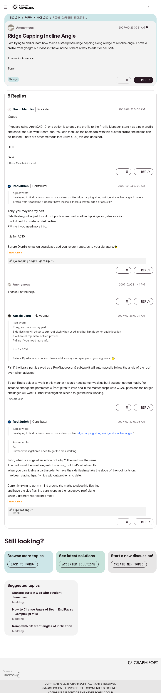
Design (13, 79)
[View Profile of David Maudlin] (23, 109)
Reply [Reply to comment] (145, 172)
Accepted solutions (78, 564)
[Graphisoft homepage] (143, 663)
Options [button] (151, 18)
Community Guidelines (101, 688)
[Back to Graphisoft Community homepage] (24, 6)
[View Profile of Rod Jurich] (21, 186)
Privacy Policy (52, 688)
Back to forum (23, 564)
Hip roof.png (21, 510)
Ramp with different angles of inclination (42, 626)
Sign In (155, 7)
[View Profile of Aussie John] (22, 316)
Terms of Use (74, 688)
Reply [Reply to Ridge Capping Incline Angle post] (145, 80)
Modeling (18, 602)
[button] (119, 80)
